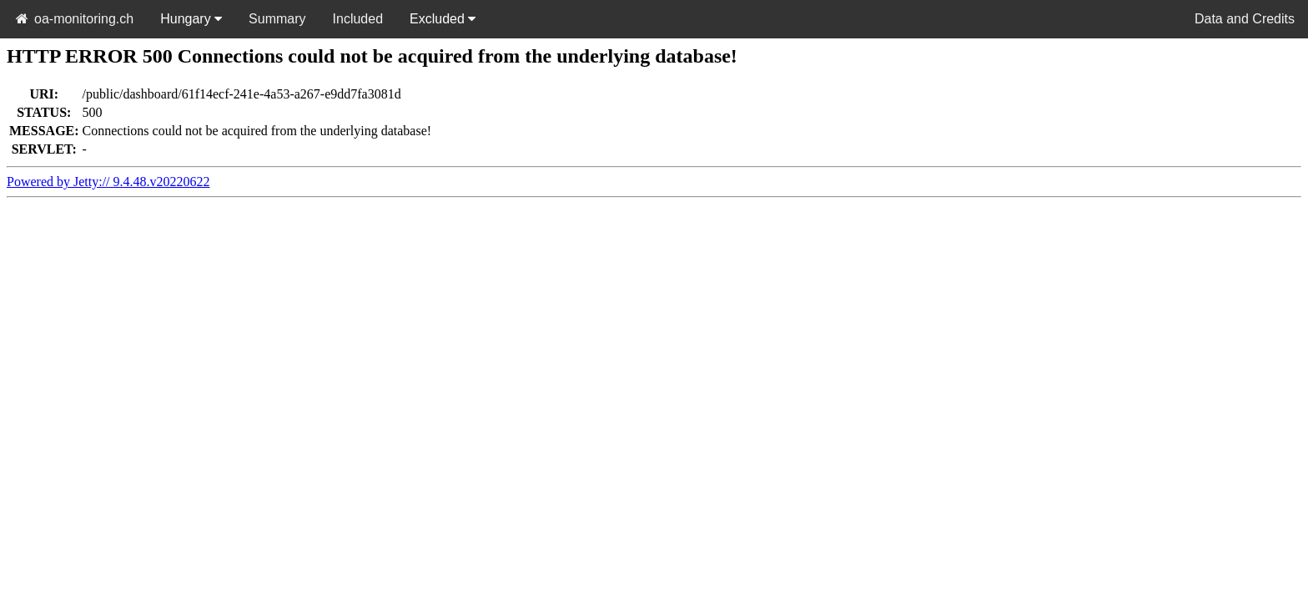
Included (358, 19)
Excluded (442, 19)
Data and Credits (1245, 19)
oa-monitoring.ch (73, 19)
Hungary (191, 19)
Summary (277, 19)
